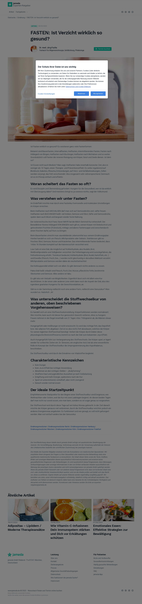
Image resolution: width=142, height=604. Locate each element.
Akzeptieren (98, 94)
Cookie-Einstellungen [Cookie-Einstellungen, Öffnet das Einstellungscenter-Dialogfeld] (46, 94)
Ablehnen (81, 94)
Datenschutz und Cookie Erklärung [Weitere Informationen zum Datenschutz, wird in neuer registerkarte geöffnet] (78, 87)
